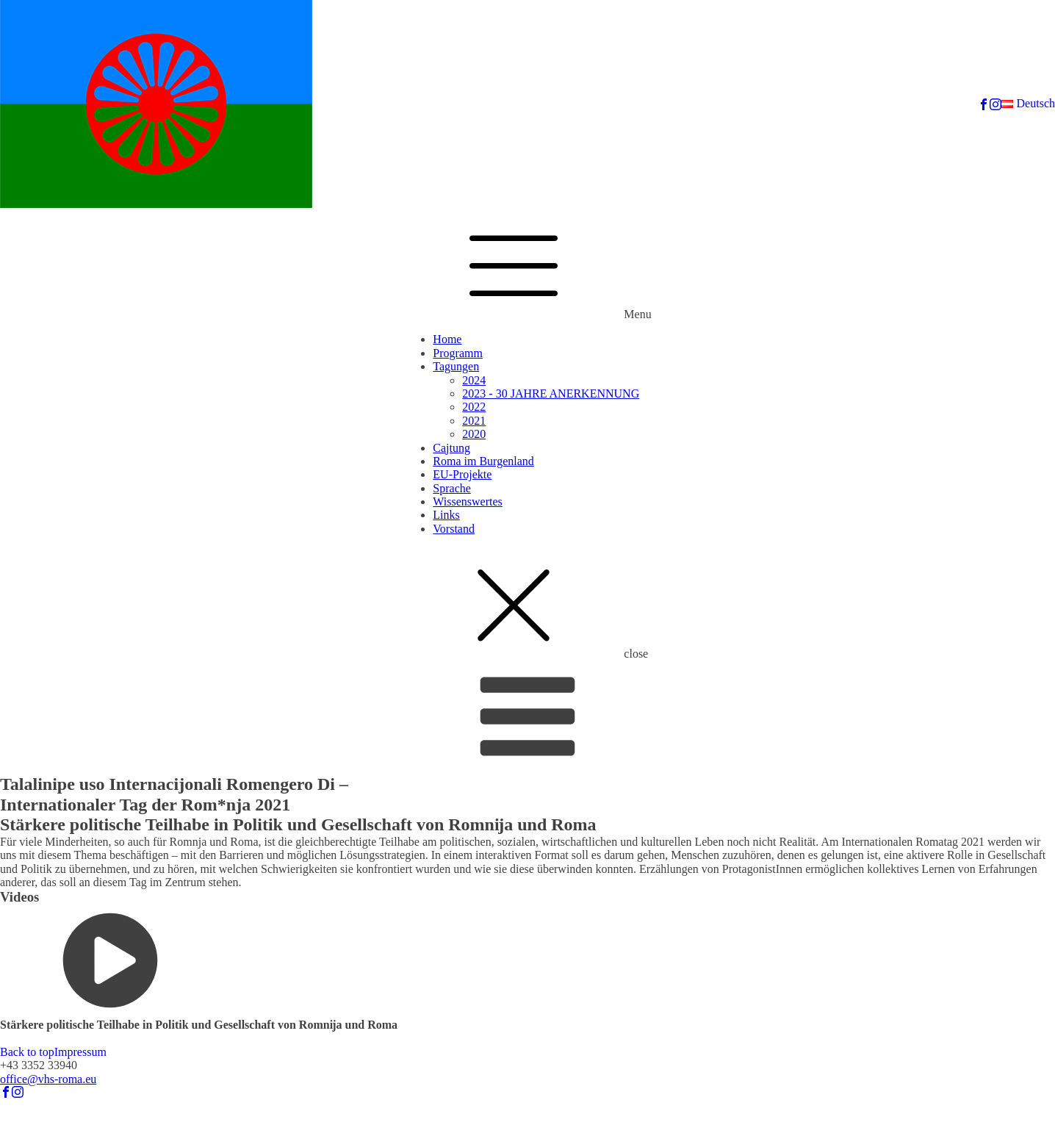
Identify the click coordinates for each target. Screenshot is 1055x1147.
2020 (474, 434)
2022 (474, 406)
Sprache (452, 488)
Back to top (27, 1052)
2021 (474, 420)
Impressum (80, 1052)
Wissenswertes (467, 501)
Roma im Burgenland (483, 461)
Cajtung (451, 448)
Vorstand (454, 528)
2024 (474, 380)
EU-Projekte (462, 474)
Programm (458, 353)
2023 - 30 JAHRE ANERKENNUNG (550, 393)
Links (446, 514)
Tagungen (456, 366)
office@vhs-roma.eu (48, 1079)
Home (447, 339)
